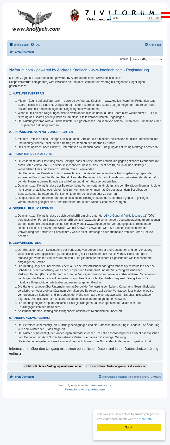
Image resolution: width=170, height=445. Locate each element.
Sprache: (124, 58)
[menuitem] (35, 45)
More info (145, 419)
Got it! (129, 427)
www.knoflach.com (102, 385)
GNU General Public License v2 (125, 215)
